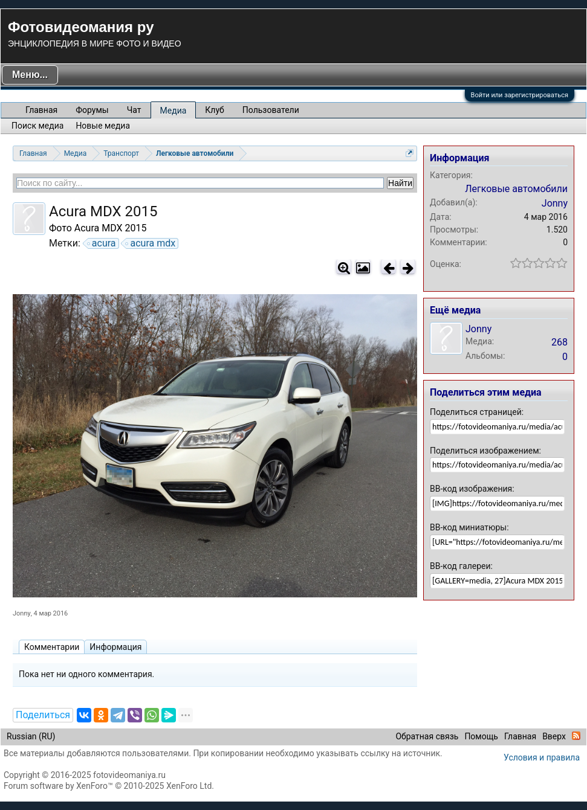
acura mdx (150, 243)
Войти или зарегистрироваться (519, 95)
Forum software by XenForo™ (109, 786)
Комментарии (51, 647)
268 (559, 342)
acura (102, 243)
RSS (576, 735)
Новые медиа (103, 125)
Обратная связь (426, 736)
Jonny (22, 613)
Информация (115, 647)
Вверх (554, 736)
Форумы (92, 110)
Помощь (481, 736)
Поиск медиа (37, 125)
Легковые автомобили (516, 188)
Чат (134, 110)
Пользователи (270, 110)
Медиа (173, 110)
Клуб (214, 110)
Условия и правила (542, 757)
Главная (41, 110)
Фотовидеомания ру (81, 27)
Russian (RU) (31, 736)
